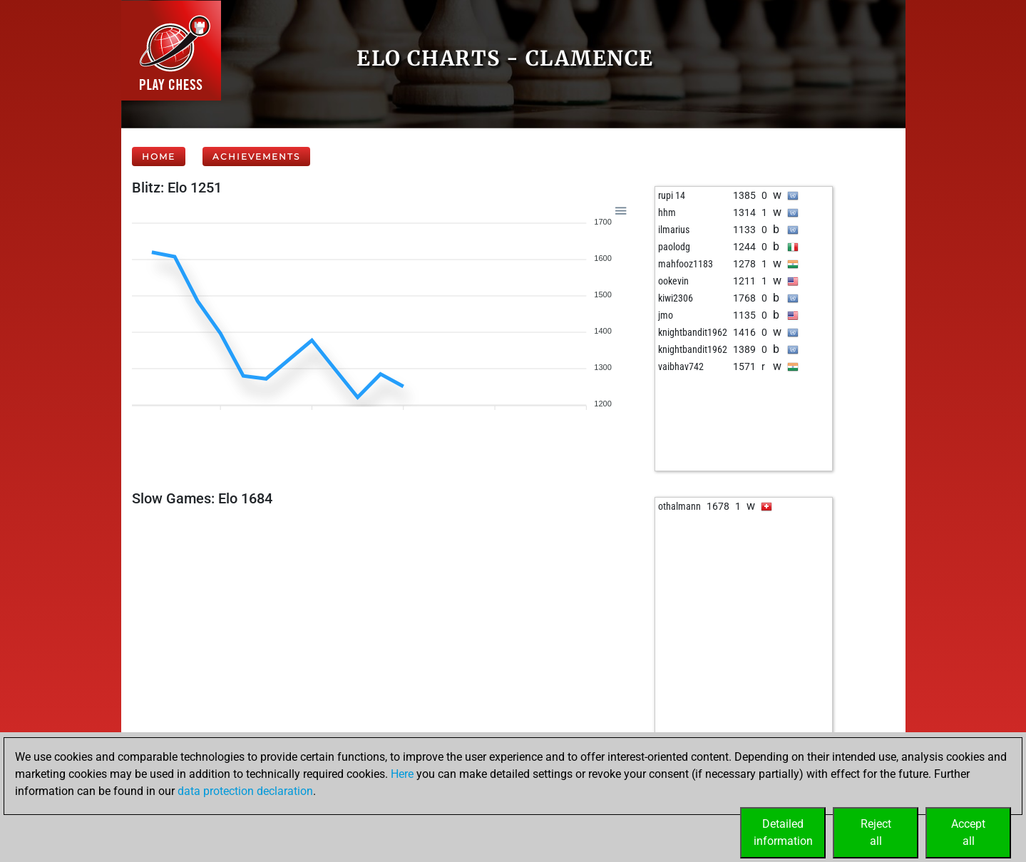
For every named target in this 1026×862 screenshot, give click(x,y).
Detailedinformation (783, 832)
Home (158, 156)
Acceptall (968, 832)
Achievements (256, 156)
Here (402, 774)
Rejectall (876, 832)
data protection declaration (245, 791)
